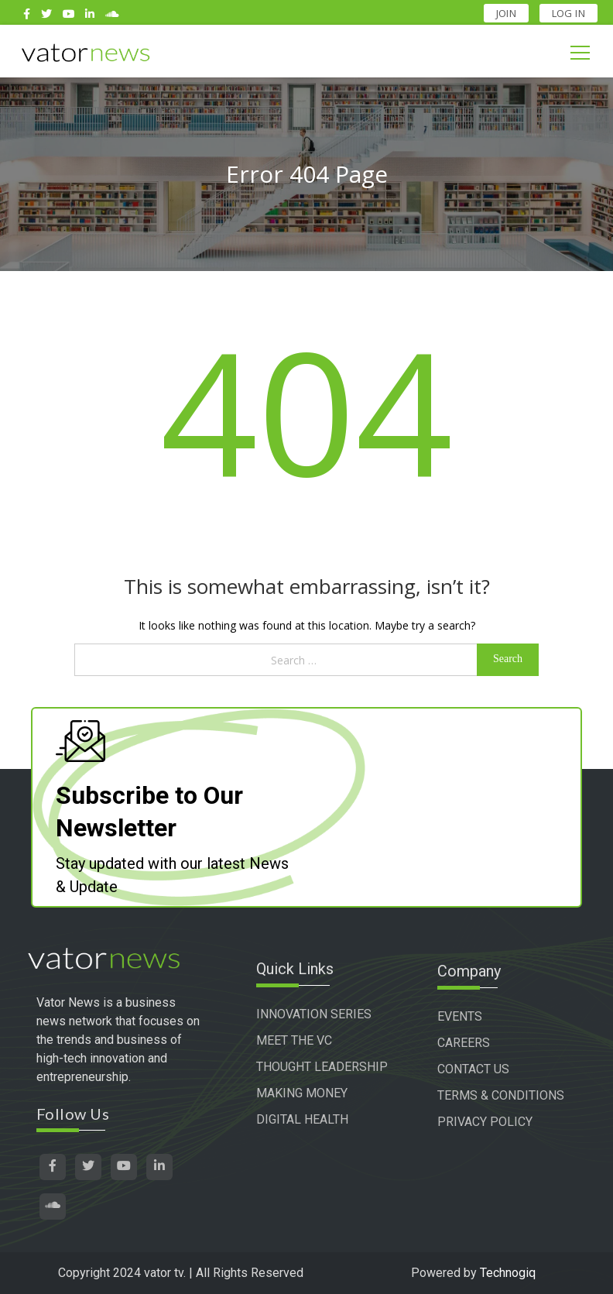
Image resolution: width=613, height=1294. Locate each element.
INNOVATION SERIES (326, 1016)
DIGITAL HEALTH (315, 1140)
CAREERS (473, 1042)
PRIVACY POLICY (495, 1121)
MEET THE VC (306, 1042)
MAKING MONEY (314, 1114)
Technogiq (508, 1272)
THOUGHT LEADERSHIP (305, 1078)
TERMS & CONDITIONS (510, 1095)
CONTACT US (483, 1069)
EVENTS (469, 1016)
